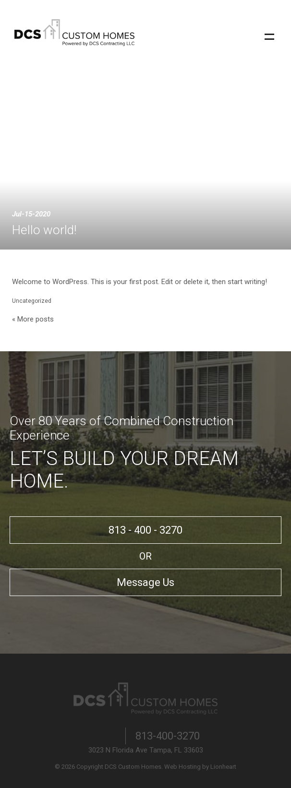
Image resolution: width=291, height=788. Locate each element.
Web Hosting (182, 766)
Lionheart (223, 766)
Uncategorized (31, 301)
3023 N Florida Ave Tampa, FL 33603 (145, 750)
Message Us (145, 582)
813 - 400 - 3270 (145, 530)
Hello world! (44, 230)
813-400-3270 (167, 736)
